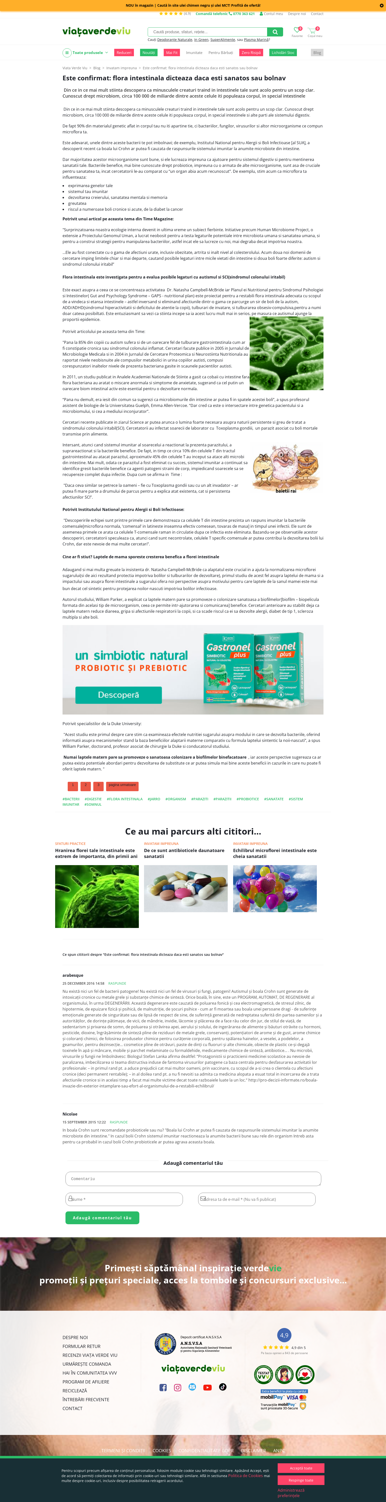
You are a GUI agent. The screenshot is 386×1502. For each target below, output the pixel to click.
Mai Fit (171, 52)
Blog (317, 52)
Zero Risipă (251, 52)
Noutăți (149, 52)
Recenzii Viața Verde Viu (90, 1357)
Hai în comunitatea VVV (90, 1375)
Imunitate (194, 52)
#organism (175, 799)
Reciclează (75, 1393)
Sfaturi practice (70, 843)
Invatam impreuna (161, 843)
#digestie (93, 799)
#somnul (93, 804)
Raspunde (117, 983)
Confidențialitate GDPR (206, 1452)
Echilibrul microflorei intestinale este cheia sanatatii (275, 853)
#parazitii (222, 799)
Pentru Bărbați (221, 52)
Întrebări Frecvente (86, 1401)
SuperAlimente (222, 39)
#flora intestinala (125, 799)
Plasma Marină (256, 39)
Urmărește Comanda (87, 1366)
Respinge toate (301, 1480)
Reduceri (124, 52)
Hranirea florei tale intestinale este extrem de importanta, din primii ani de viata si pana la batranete (96, 853)
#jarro (154, 799)
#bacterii (71, 799)
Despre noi (297, 13)
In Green (201, 39)
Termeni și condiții (123, 1452)
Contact (317, 13)
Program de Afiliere (86, 1384)
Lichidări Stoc (283, 52)
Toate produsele (85, 52)
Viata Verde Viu (75, 68)
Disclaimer (253, 1452)
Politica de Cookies (245, 1475)
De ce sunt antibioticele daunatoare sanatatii (184, 853)
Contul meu (271, 13)
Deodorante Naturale (174, 39)
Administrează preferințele (291, 1492)
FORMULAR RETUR (81, 1348)
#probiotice (248, 799)
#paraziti (199, 799)
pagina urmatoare (122, 785)
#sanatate (274, 799)
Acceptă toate (301, 1468)
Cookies (162, 1452)
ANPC (279, 1452)
